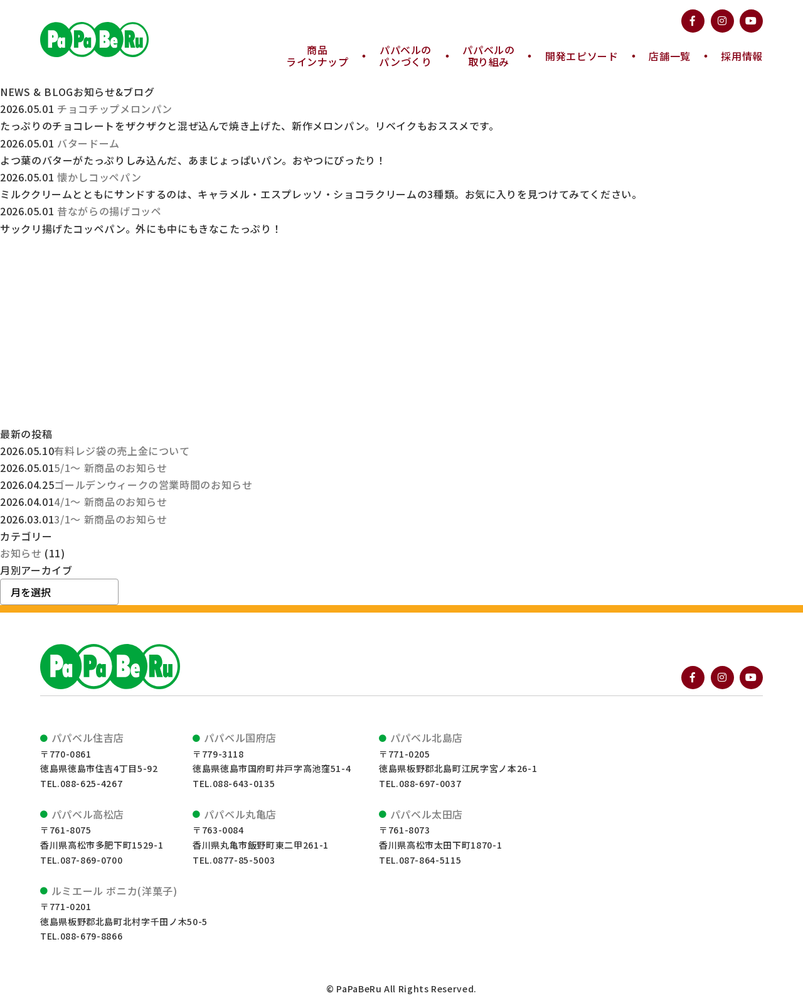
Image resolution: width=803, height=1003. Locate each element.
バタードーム (88, 143)
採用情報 (742, 56)
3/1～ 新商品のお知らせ (110, 519)
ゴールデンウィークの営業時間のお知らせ (153, 484)
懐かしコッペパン (99, 177)
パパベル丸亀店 (240, 814)
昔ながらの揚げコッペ (109, 210)
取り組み (488, 56)
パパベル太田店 (426, 814)
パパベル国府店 (240, 737)
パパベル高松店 (87, 814)
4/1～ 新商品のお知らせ (110, 501)
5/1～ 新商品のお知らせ (110, 467)
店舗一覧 (670, 56)
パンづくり (405, 56)
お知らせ (21, 552)
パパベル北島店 (426, 737)
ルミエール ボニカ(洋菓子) (114, 890)
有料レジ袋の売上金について (121, 450)
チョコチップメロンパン (115, 108)
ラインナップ (317, 56)
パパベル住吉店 (87, 737)
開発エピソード (581, 56)
